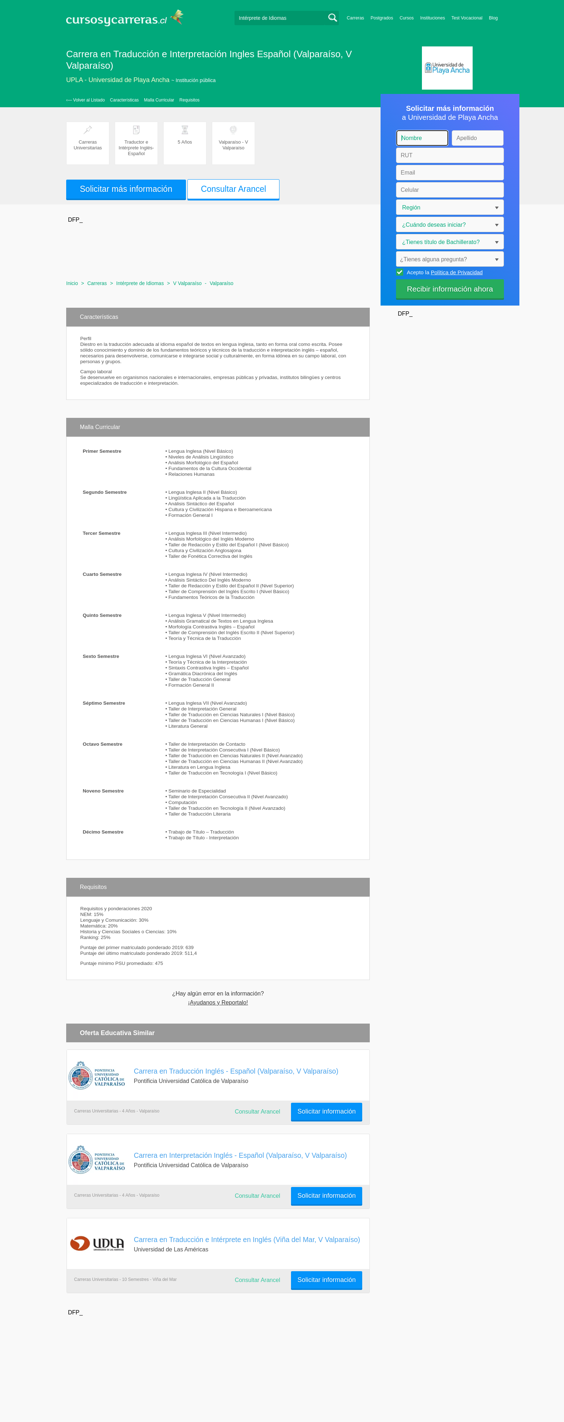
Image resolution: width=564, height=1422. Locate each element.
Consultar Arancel (233, 189)
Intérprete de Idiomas (140, 283)
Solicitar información (326, 1111)
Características (124, 100)
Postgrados (381, 18)
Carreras (355, 18)
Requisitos (189, 100)
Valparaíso (221, 283)
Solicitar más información (126, 189)
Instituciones (432, 18)
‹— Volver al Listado (85, 100)
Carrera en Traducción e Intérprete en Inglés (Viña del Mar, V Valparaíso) (247, 1239)
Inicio (72, 283)
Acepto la (443, 272)
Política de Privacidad (457, 272)
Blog (493, 18)
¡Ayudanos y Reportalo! (218, 1003)
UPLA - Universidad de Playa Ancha (117, 79)
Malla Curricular (159, 100)
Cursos (407, 18)
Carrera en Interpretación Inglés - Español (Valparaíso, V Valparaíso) (240, 1155)
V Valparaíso (187, 283)
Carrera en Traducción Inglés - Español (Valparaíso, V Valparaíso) (236, 1071)
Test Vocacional (466, 18)
